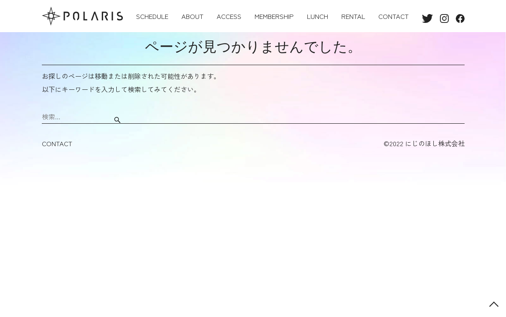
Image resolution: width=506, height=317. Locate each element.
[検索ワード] (77, 116)
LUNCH (317, 16)
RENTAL (353, 16)
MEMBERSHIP (274, 16)
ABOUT (192, 16)
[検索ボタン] (117, 116)
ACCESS (229, 16)
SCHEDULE (152, 16)
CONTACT (393, 16)
